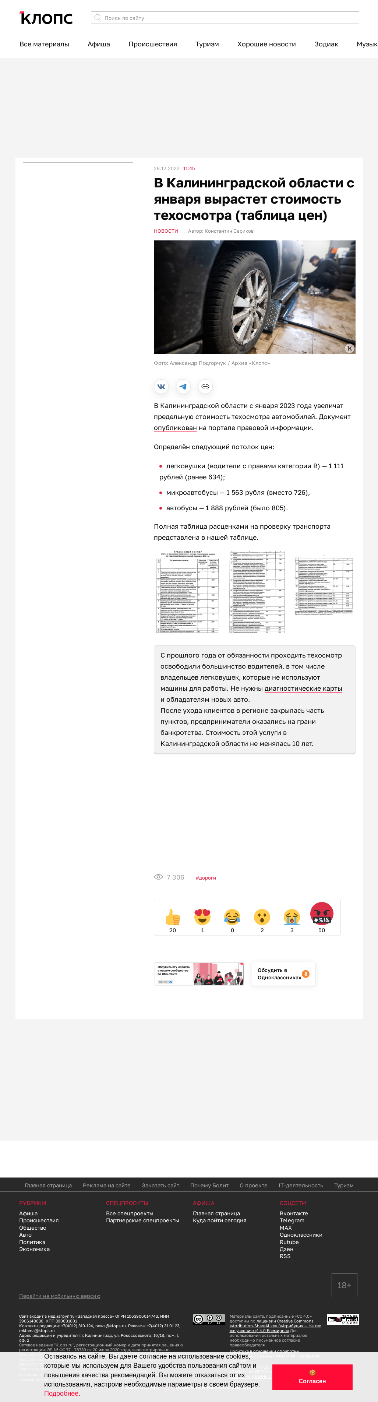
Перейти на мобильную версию (59, 1296)
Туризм (207, 44)
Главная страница (48, 1185)
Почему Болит (209, 1185)
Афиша (99, 44)
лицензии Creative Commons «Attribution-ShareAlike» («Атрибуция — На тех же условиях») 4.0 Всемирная (275, 1325)
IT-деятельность (301, 1185)
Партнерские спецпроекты (142, 1220)
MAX (286, 1227)
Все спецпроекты (129, 1213)
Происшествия (152, 44)
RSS (285, 1256)
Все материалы (44, 44)
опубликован (175, 427)
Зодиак (326, 44)
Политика (32, 1242)
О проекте (254, 1185)
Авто (25, 1234)
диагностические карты (303, 688)
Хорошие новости (266, 44)
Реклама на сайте (107, 1185)
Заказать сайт (160, 1185)
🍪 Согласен (312, 1377)
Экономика (34, 1249)
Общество (32, 1227)
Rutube (289, 1242)
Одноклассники (301, 1234)
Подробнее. (62, 1393)
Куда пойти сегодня (220, 1220)
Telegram (292, 1220)
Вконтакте (294, 1213)
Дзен (286, 1249)
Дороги (207, 878)
